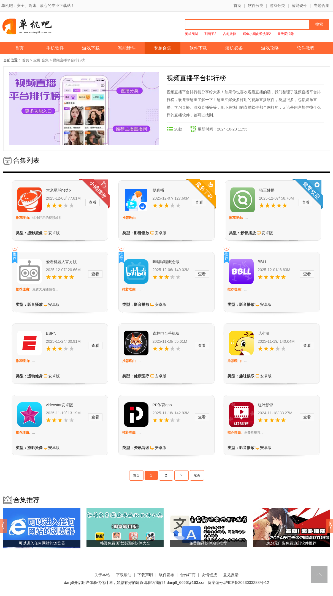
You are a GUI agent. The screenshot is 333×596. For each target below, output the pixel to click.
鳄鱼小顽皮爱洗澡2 (257, 34)
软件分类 (255, 5)
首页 (237, 5)
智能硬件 (299, 5)
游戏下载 (91, 48)
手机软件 (55, 48)
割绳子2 (210, 34)
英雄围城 (191, 34)
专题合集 (321, 5)
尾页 (197, 475)
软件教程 (306, 48)
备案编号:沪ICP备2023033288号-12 (238, 582)
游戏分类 (277, 5)
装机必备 (234, 48)
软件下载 (198, 48)
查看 (92, 202)
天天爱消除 (285, 34)
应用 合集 (41, 60)
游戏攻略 (270, 48)
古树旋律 (229, 34)
